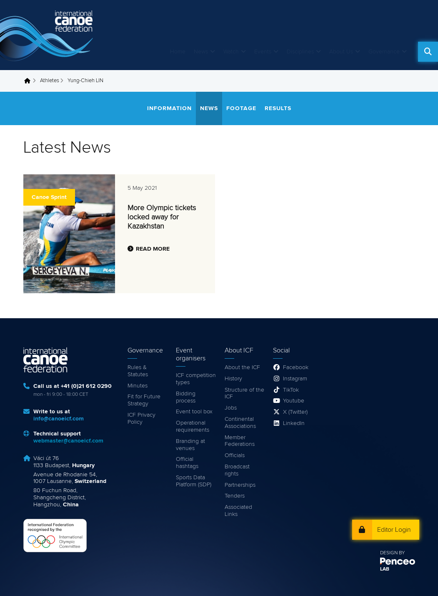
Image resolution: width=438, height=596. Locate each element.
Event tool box (194, 412)
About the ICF (242, 367)
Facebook (295, 367)
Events (262, 52)
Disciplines (300, 52)
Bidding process (185, 397)
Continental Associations (240, 422)
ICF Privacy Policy (141, 418)
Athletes (49, 80)
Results (278, 108)
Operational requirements (192, 426)
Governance (384, 52)
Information (169, 108)
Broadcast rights (237, 470)
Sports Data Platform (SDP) (193, 481)
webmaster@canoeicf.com (68, 441)
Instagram (295, 379)
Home (177, 52)
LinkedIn (294, 423)
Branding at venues (190, 444)
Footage (241, 108)
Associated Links (238, 510)
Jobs (231, 408)
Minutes (138, 386)
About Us (341, 52)
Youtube (293, 401)
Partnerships (240, 485)
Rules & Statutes (138, 371)
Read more (153, 249)
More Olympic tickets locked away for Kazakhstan (162, 217)
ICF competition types (196, 378)
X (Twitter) (295, 412)
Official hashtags (187, 462)
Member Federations (240, 441)
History (233, 379)
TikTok (291, 390)
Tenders (235, 496)
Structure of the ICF (244, 393)
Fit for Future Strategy (144, 400)
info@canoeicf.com (58, 419)
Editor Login (394, 529)
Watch (231, 52)
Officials (235, 455)
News (201, 52)
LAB (384, 569)
